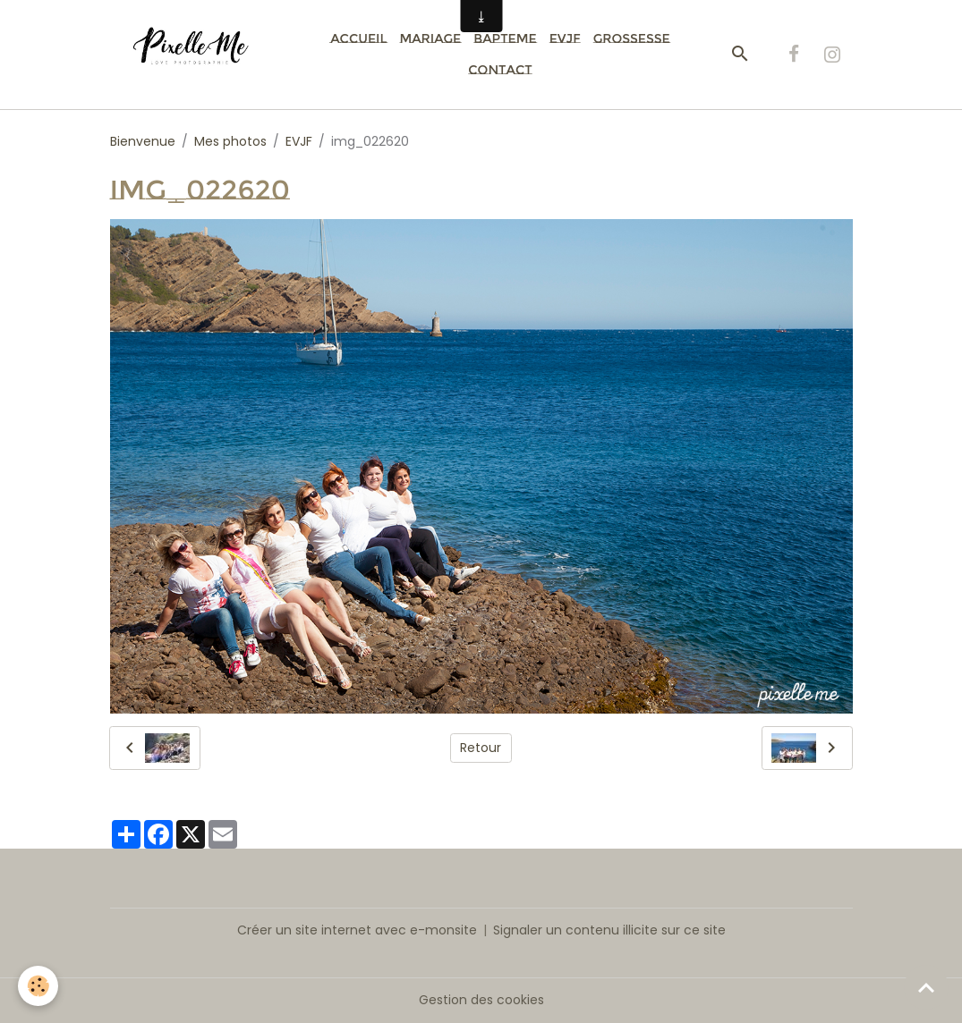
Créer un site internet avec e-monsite (357, 930)
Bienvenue (142, 141)
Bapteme (504, 38)
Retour (480, 748)
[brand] (197, 54)
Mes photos (230, 141)
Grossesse (631, 38)
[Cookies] (38, 986)
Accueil (358, 38)
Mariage (430, 38)
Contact (500, 70)
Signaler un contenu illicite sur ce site (609, 930)
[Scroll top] (926, 987)
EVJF (565, 38)
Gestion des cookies (481, 1000)
